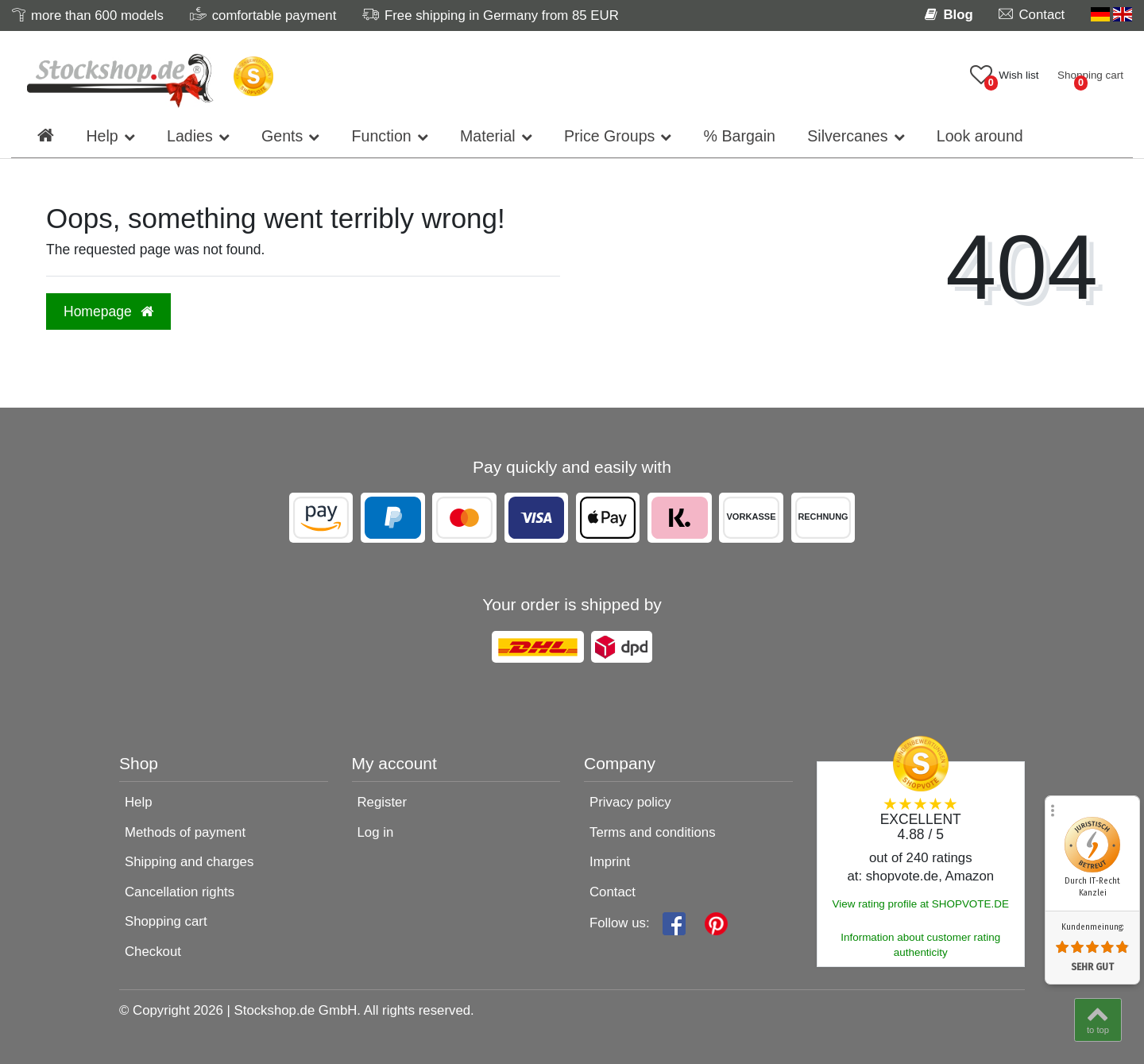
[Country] (1111, 14)
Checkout (153, 951)
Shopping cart (166, 921)
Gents (282, 136)
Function (382, 136)
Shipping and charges (189, 861)
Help (102, 136)
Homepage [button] (108, 311)
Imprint (609, 861)
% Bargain (739, 136)
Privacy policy (630, 802)
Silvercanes (847, 136)
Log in (376, 832)
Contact (612, 892)
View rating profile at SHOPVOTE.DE (921, 904)
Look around (980, 136)
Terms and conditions (652, 832)
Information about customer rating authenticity (920, 944)
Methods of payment (185, 832)
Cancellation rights (179, 892)
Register (383, 802)
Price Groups (609, 136)
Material (488, 136)
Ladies (190, 136)
